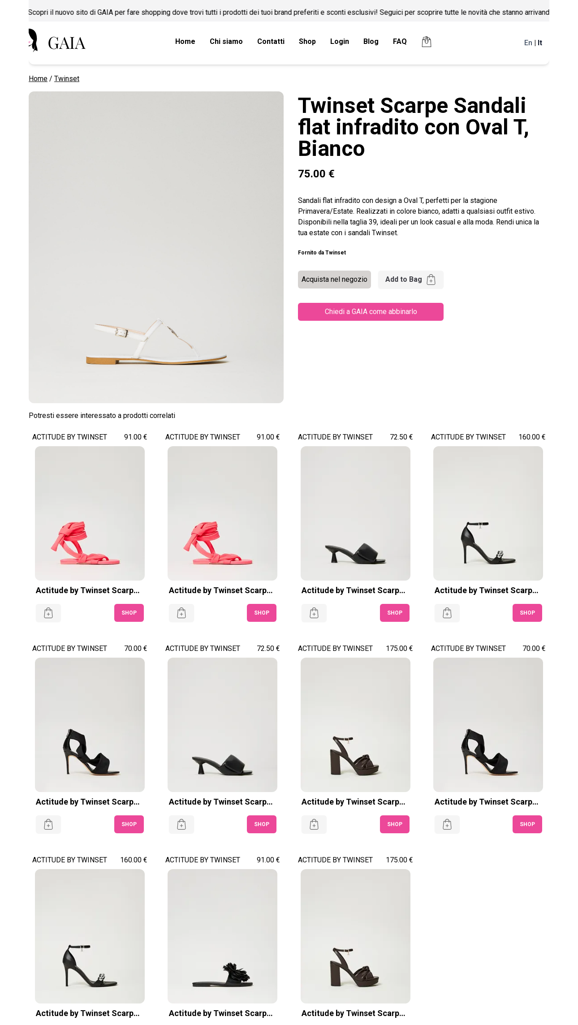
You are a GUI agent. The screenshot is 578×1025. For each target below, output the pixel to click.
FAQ (400, 41)
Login (339, 41)
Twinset (66, 78)
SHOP (129, 613)
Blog (371, 41)
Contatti (271, 41)
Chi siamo (226, 41)
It (540, 43)
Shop (307, 41)
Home (185, 41)
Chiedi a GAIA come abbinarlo (371, 311)
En (528, 43)
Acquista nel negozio (334, 279)
